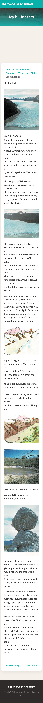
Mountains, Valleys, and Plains (21, 73)
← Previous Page (12, 665)
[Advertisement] (21, 43)
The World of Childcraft (17, 4)
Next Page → (33, 665)
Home (7, 70)
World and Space (20, 70)
